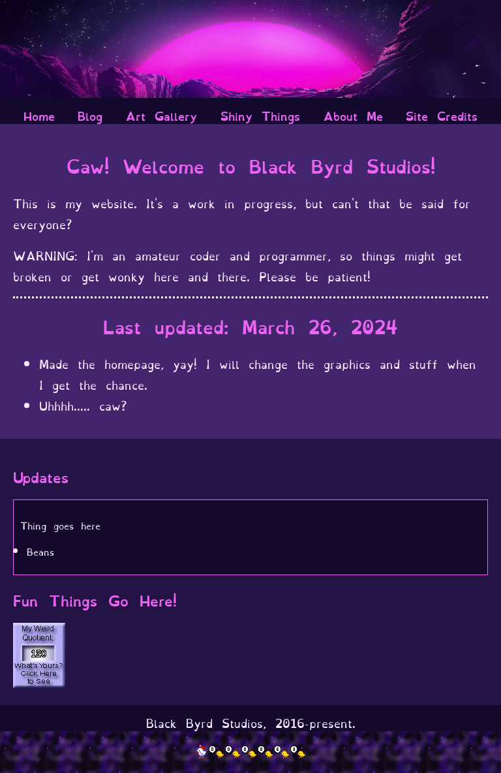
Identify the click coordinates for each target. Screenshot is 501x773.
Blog (90, 114)
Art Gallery (161, 114)
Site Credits (442, 114)
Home (39, 114)
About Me (353, 114)
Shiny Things (260, 114)
